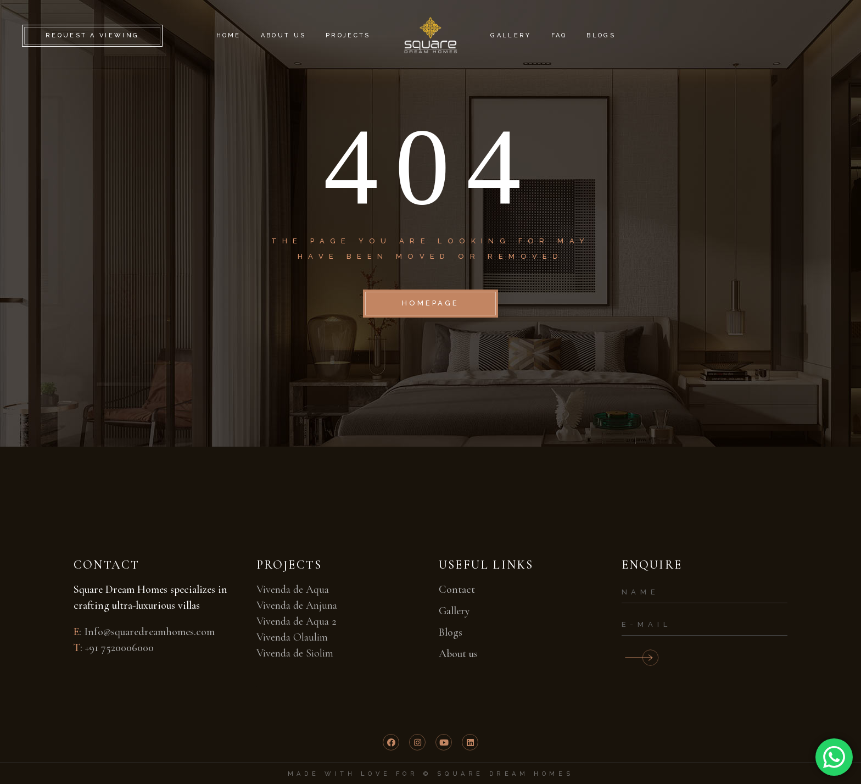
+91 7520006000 (119, 647)
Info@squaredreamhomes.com (149, 631)
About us (458, 653)
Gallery (454, 611)
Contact (457, 589)
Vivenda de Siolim (294, 653)
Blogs (450, 632)
